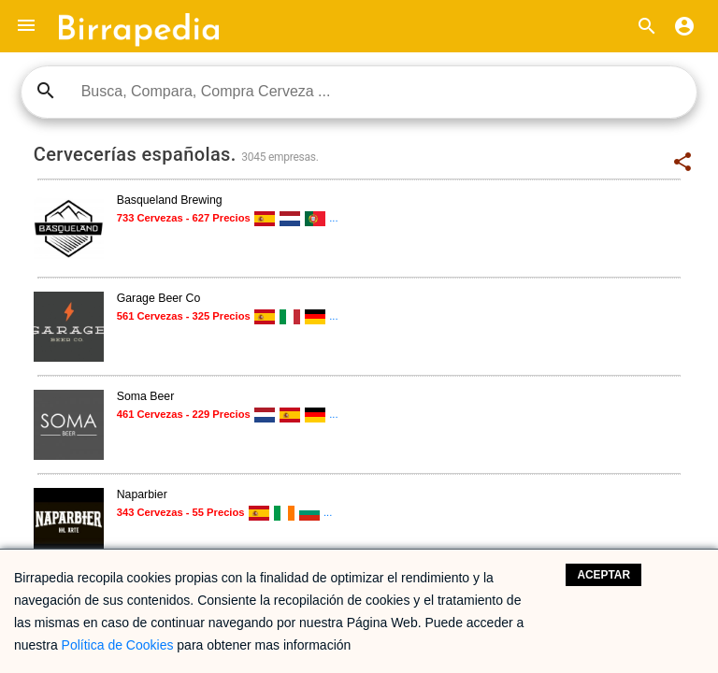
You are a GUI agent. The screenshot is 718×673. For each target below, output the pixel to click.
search (46, 90)
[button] (26, 26)
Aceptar (603, 574)
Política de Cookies (118, 644)
